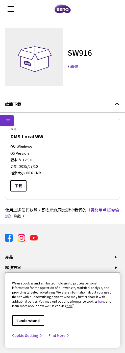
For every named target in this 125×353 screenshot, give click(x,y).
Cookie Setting (27, 335)
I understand (28, 320)
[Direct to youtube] (34, 237)
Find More (59, 335)
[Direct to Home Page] (63, 9)
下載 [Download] (18, 185)
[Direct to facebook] (9, 237)
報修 (74, 66)
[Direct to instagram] (22, 237)
